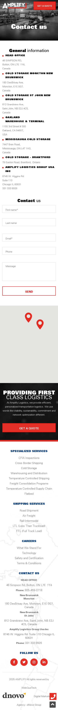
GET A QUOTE (44, 6)
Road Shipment (29, 511)
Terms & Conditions (29, 563)
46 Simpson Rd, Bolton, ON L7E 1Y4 (29, 585)
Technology (29, 553)
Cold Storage (29, 468)
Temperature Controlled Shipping (29, 478)
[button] (28, 317)
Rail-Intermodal (29, 521)
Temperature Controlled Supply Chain (29, 489)
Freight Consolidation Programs (29, 483)
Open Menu (33, 16)
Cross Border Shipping (29, 463)
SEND (29, 291)
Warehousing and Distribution (29, 473)
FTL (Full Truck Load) (29, 531)
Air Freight (29, 516)
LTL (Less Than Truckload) (29, 526)
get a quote (29, 428)
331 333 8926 (33, 643)
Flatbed (29, 494)
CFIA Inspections (29, 458)
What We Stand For (29, 548)
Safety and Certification (29, 558)
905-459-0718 (33, 590)
